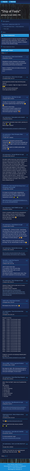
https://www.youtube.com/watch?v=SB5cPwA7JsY (14, 128)
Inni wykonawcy (7, 56)
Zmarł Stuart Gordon (14, 300)
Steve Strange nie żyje (17, 280)
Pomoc (9, 464)
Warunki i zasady (14, 464)
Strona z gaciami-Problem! (17, 363)
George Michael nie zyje (18, 154)
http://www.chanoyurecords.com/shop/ (11, 438)
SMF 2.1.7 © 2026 (11, 467)
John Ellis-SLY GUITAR (17, 431)
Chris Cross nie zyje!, (17, 76)
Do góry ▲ (20, 464)
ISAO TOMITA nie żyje (17, 207)
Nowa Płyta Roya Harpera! (18, 377)
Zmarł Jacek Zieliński (17, 56)
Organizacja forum (7, 414)
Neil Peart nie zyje (16, 97)
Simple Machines (19, 467)
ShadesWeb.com (18, 469)
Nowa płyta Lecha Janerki (18, 117)
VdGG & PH (5, 185)
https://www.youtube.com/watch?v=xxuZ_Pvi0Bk (13, 357)
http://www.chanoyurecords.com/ (14, 421)
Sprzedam (5, 260)
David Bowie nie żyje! (17, 224)
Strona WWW (6, 363)
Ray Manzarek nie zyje (17, 402)
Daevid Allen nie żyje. (17, 248)
